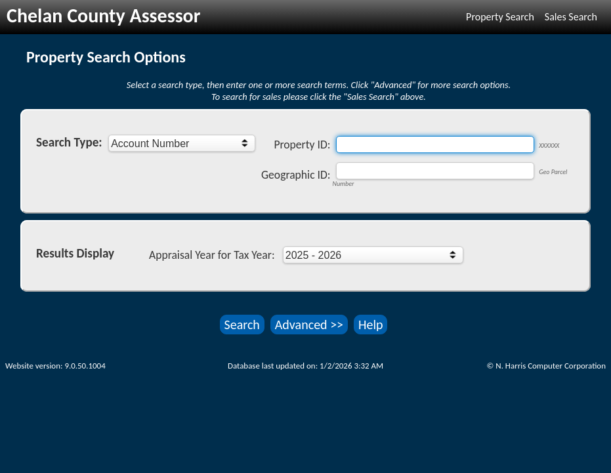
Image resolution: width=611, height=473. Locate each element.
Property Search (500, 17)
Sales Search (571, 17)
